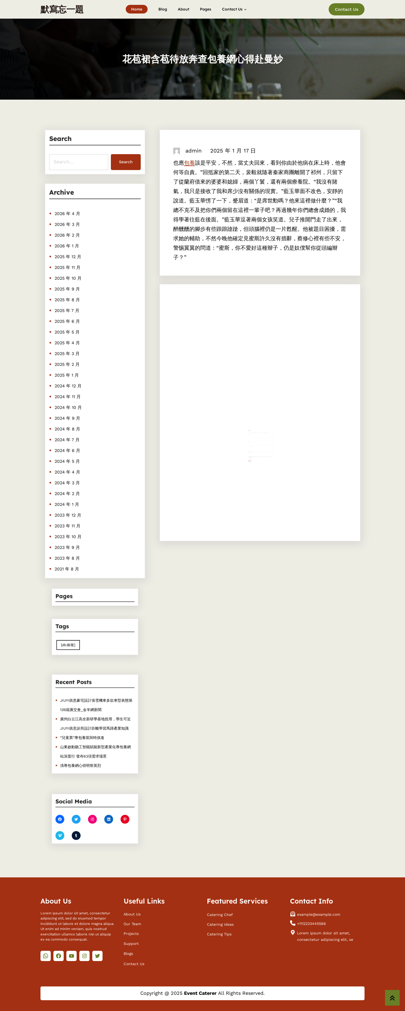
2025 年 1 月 (67, 375)
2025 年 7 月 (68, 312)
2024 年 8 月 (68, 426)
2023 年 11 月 (68, 520)
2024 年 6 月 (68, 447)
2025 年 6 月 (68, 323)
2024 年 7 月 (68, 437)
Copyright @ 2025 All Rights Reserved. (202, 993)
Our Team (132, 924)
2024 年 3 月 (68, 478)
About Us (132, 914)
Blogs (128, 954)
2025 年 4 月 (68, 343)
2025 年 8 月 (68, 302)
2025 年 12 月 (69, 261)
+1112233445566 (311, 924)
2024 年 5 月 (68, 457)
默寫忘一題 (62, 9)
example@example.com (318, 914)
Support (131, 944)
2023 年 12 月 (69, 509)
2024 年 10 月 (69, 406)
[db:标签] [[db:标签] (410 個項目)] (75, 642)
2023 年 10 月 (69, 530)
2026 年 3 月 (68, 230)
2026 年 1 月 (68, 250)
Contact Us (346, 9)
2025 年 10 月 (69, 281)
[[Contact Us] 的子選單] (245, 9)
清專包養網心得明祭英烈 (84, 754)
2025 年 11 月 (68, 271)
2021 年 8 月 (68, 561)
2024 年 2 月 (68, 488)
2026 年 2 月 (68, 240)
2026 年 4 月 (68, 219)
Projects (131, 934)
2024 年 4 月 (68, 468)
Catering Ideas (220, 924)
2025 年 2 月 (68, 364)
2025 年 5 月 (68, 333)
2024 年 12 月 (69, 385)
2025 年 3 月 (68, 354)
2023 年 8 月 (68, 551)
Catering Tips (219, 934)
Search (124, 161)
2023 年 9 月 (68, 540)
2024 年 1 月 (68, 499)
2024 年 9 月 (68, 416)
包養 (189, 163)
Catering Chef (220, 915)
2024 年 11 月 (68, 395)
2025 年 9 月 (68, 292)
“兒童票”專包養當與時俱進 (85, 733)
